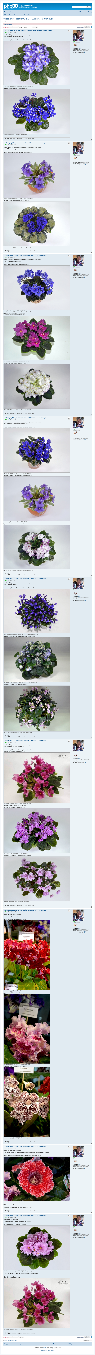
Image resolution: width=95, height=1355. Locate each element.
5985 (79, 48)
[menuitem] (11, 12)
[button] (85, 27)
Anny (10, 21)
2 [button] (89, 27)
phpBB (44, 1347)
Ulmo (74, 41)
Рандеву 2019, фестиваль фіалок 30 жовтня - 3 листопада (28, 19)
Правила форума (8, 24)
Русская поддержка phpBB (47, 1348)
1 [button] (87, 27)
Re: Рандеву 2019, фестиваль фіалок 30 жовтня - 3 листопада (28, 30)
